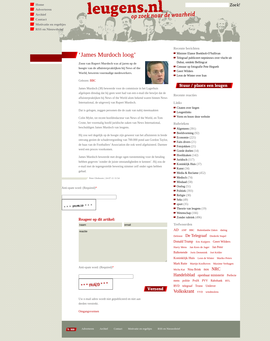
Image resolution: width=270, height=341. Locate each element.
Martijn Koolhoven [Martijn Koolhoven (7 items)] (200, 263)
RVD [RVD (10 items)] (177, 285)
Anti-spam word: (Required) (79, 187)
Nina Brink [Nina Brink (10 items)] (194, 269)
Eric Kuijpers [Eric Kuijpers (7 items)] (203, 241)
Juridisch (182, 159)
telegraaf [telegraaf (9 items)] (187, 285)
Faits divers (183, 142)
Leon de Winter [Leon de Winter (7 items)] (206, 258)
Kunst (180, 168)
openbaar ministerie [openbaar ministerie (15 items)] (211, 275)
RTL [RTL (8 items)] (227, 280)
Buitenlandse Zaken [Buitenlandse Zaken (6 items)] (207, 230)
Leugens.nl (125, 8)
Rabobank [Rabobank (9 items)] (216, 280)
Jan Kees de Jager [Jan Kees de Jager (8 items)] (199, 247)
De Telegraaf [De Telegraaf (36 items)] (196, 235)
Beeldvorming (185, 133)
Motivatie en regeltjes (51, 24)
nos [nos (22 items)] (206, 269)
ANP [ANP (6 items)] (183, 230)
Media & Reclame (187, 173)
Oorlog (181, 186)
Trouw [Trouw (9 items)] (199, 285)
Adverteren (44, 9)
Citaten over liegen (188, 107)
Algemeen (183, 128)
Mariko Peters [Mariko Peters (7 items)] (224, 258)
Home (40, 4)
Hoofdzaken (184, 155)
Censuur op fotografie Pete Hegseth (198, 66)
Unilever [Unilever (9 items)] (211, 285)
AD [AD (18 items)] (176, 230)
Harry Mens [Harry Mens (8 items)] (180, 247)
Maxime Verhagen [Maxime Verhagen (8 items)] (223, 263)
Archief (41, 14)
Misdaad (182, 182)
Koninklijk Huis (186, 164)
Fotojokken (183, 146)
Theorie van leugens (189, 208)
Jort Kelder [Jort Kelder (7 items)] (216, 252)
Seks (179, 199)
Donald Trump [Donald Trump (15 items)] (183, 241)
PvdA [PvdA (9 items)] (196, 280)
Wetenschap (184, 213)
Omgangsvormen (89, 311)
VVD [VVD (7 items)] (200, 291)
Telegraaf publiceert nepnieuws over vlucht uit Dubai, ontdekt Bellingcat (204, 60)
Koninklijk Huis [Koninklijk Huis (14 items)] (184, 258)
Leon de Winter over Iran (192, 75)
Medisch (182, 177)
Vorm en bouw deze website (193, 116)
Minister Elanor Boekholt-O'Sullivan (199, 53)
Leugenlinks (184, 112)
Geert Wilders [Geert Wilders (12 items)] (221, 241)
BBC (93, 80)
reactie (123, 245)
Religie (181, 195)
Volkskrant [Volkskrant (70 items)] (184, 291)
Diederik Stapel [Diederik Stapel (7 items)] (218, 236)
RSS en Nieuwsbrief (50, 29)
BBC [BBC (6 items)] (191, 230)
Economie (183, 137)
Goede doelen (185, 150)
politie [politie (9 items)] (186, 280)
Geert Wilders (185, 71)
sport (180, 204)
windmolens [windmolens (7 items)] (212, 291)
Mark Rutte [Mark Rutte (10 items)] (180, 263)
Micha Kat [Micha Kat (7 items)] (179, 269)
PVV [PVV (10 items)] (205, 280)
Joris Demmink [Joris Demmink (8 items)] (198, 252)
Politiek (181, 190)
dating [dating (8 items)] (223, 230)
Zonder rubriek (186, 217)
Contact (41, 19)
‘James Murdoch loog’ (107, 54)
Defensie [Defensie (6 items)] (178, 236)
